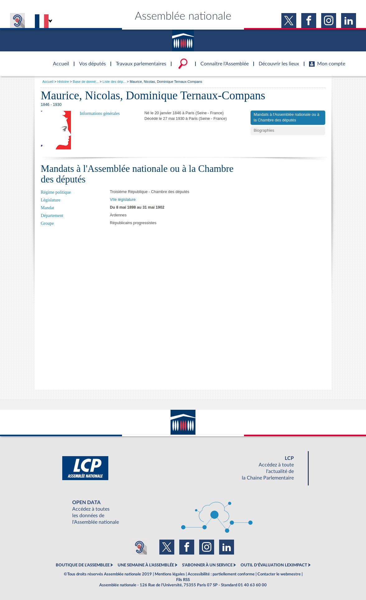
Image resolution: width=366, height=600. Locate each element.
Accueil (47, 81)
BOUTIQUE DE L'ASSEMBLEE (83, 565)
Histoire (63, 81)
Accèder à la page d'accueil (59, 60)
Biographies (264, 130)
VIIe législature (123, 199)
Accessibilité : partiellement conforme (221, 574)
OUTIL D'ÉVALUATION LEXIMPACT (274, 565)
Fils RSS (183, 580)
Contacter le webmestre (279, 574)
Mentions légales (170, 574)
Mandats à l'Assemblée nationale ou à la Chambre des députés (286, 117)
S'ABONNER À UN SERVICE (207, 565)
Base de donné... (86, 81)
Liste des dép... (114, 81)
